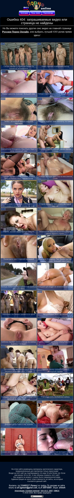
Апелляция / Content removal (27, 491)
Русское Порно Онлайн (15, 32)
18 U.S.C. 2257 (47, 491)
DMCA (56, 491)
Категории (24, 13)
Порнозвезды (48, 13)
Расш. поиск (35, 13)
